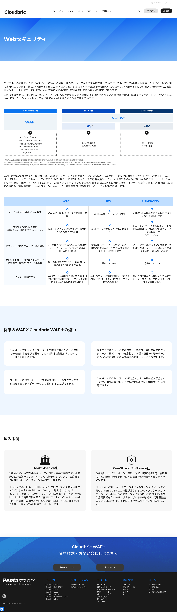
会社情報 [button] (106, 11)
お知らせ (126, 589)
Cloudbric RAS (51, 589)
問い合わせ (101, 585)
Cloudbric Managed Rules (56, 597)
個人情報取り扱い (155, 585)
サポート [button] (92, 11)
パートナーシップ (104, 594)
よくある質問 (102, 597)
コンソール (101, 601)
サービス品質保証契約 (157, 592)
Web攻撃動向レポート (106, 589)
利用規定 (152, 589)
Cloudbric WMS (52, 594)
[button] (171, 3)
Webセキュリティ (78, 585)
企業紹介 (126, 585)
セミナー (126, 594)
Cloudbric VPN (51, 599)
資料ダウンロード (104, 587)
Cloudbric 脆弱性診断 (54, 587)
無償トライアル (103, 592)
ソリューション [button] (75, 11)
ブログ (125, 592)
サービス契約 (154, 587)
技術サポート (102, 599)
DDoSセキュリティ (79, 587)
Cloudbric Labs (51, 592)
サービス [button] (58, 11)
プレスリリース (129, 587)
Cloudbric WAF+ (52, 585)
